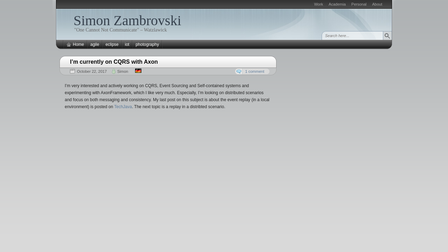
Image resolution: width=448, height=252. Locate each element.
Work (318, 4)
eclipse (111, 44)
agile (94, 44)
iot (127, 44)
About (377, 4)
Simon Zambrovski (127, 20)
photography (147, 44)
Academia (337, 4)
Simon (122, 71)
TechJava (123, 106)
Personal (358, 4)
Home (78, 44)
